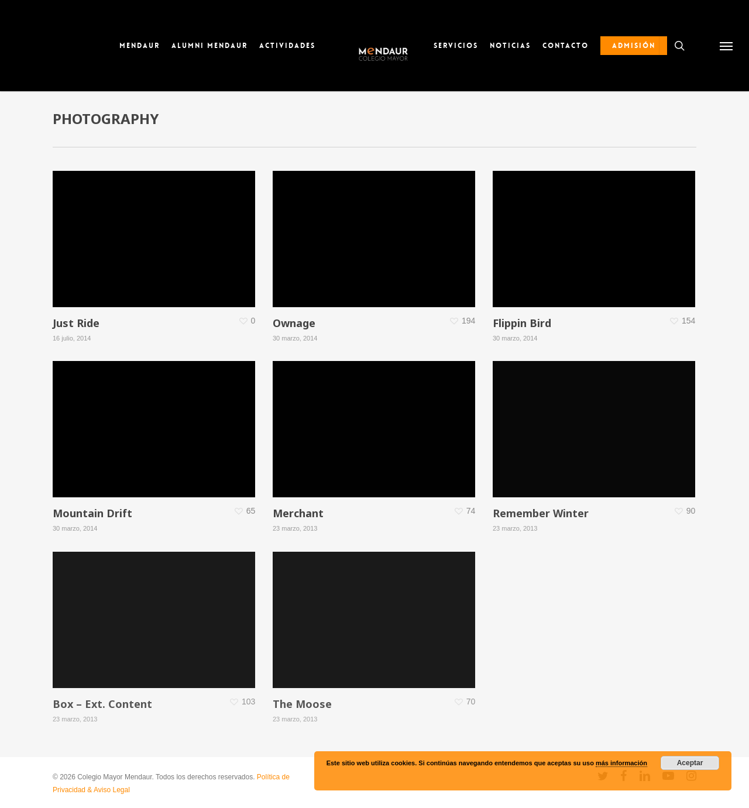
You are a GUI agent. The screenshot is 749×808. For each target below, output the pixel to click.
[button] (726, 45)
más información (621, 762)
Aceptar (690, 763)
